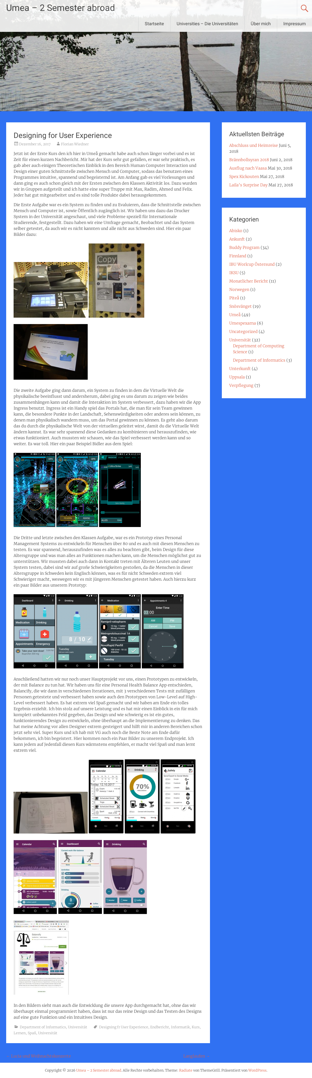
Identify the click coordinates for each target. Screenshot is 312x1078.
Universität (77, 1027)
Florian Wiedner (75, 144)
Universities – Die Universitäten (207, 23)
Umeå (235, 314)
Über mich (261, 23)
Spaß (32, 1033)
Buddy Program (244, 247)
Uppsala (237, 376)
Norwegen (239, 289)
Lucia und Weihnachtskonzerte (38, 1056)
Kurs (196, 1027)
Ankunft (237, 239)
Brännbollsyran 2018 (249, 159)
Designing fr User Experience (123, 1027)
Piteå (234, 297)
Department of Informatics (43, 1027)
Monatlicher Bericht (248, 281)
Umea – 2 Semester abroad (60, 8)
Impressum (294, 23)
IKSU (234, 272)
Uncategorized (243, 331)
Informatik (180, 1027)
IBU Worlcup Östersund (252, 264)
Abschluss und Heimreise (253, 145)
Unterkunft (240, 368)
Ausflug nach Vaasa (248, 168)
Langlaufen (196, 1056)
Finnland (237, 255)
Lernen (20, 1033)
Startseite (154, 23)
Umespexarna (242, 323)
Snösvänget (240, 306)
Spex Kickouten (244, 176)
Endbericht (159, 1027)
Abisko (235, 230)
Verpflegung (241, 385)
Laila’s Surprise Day (248, 184)
